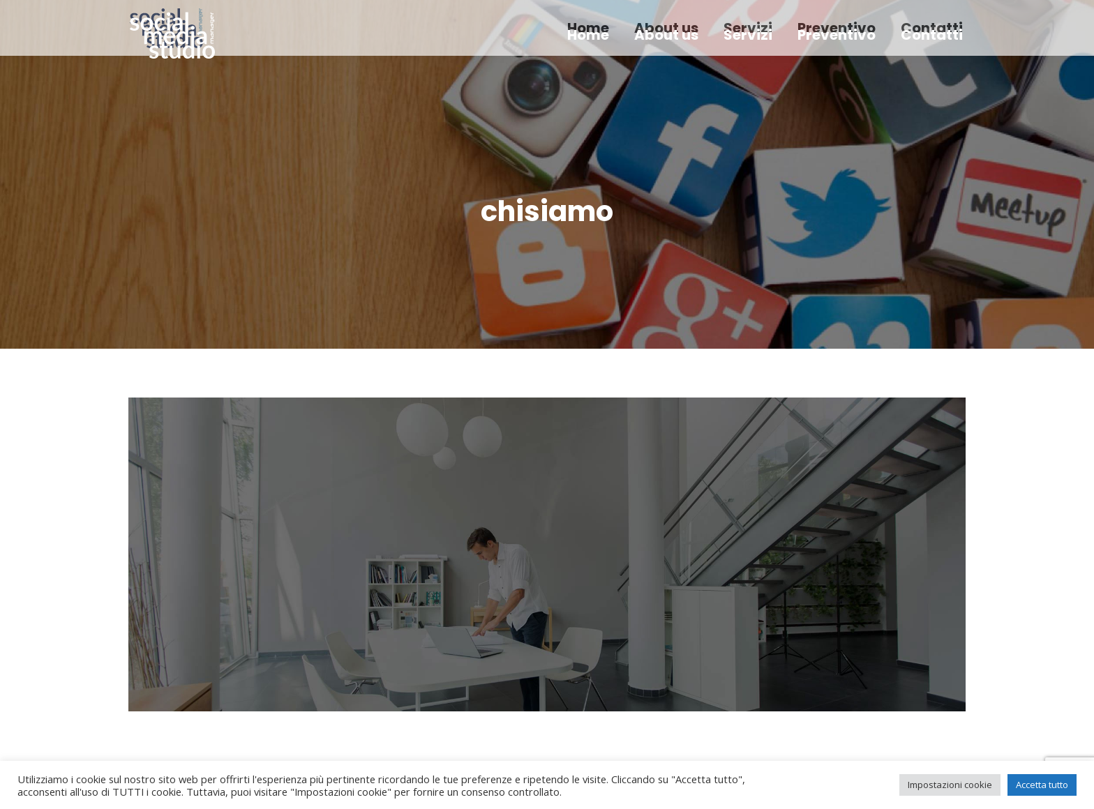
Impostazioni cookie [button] (950, 784)
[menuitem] (588, 35)
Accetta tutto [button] (1042, 784)
